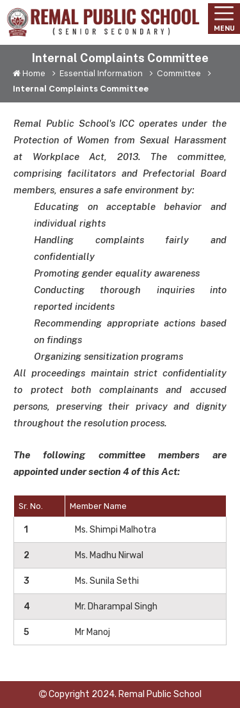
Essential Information (98, 73)
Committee (176, 73)
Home (30, 73)
